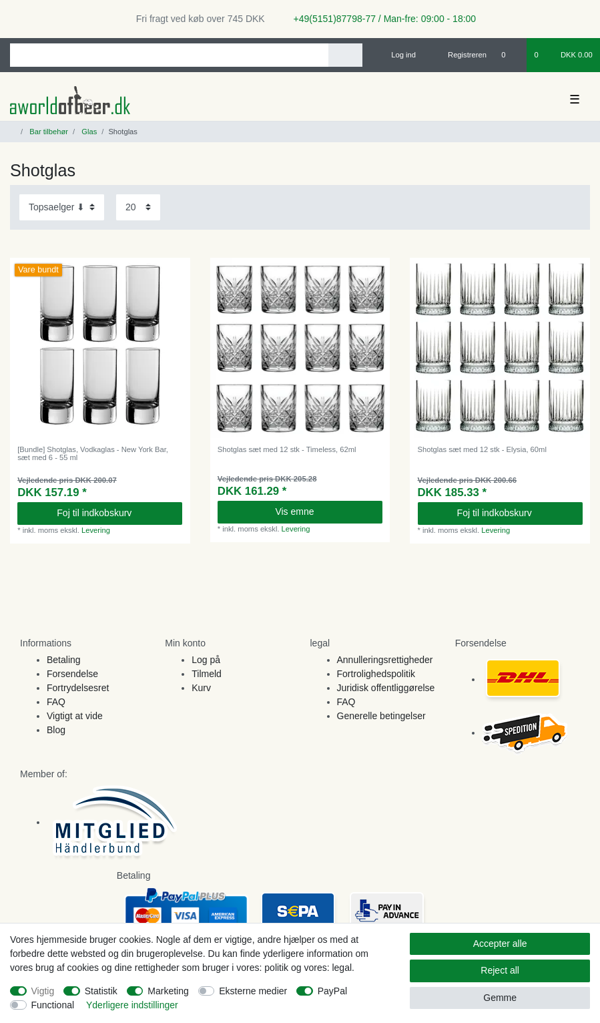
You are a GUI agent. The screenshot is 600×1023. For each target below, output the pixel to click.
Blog (56, 730)
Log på (206, 659)
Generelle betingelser (381, 715)
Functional (53, 1005)
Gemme (500, 997)
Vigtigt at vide (75, 715)
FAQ (56, 701)
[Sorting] (61, 207)
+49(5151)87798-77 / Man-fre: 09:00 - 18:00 (380, 18)
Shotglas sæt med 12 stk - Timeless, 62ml (287, 449)
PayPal (332, 991)
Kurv (201, 687)
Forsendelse (72, 673)
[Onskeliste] (510, 54)
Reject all (500, 970)
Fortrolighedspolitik (376, 673)
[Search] (345, 55)
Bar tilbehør (47, 132)
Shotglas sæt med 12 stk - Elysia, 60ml (482, 449)
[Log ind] (397, 54)
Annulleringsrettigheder (385, 659)
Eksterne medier (253, 991)
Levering (95, 530)
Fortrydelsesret (78, 687)
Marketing (167, 991)
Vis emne (323, 511)
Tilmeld (207, 673)
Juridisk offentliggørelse (386, 687)
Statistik (101, 991)
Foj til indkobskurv (114, 512)
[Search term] (169, 55)
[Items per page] (138, 207)
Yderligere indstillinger (132, 1005)
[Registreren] (459, 54)
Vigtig (43, 991)
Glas (88, 132)
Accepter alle (500, 943)
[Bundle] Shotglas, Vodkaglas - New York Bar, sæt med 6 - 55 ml (92, 453)
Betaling (64, 659)
